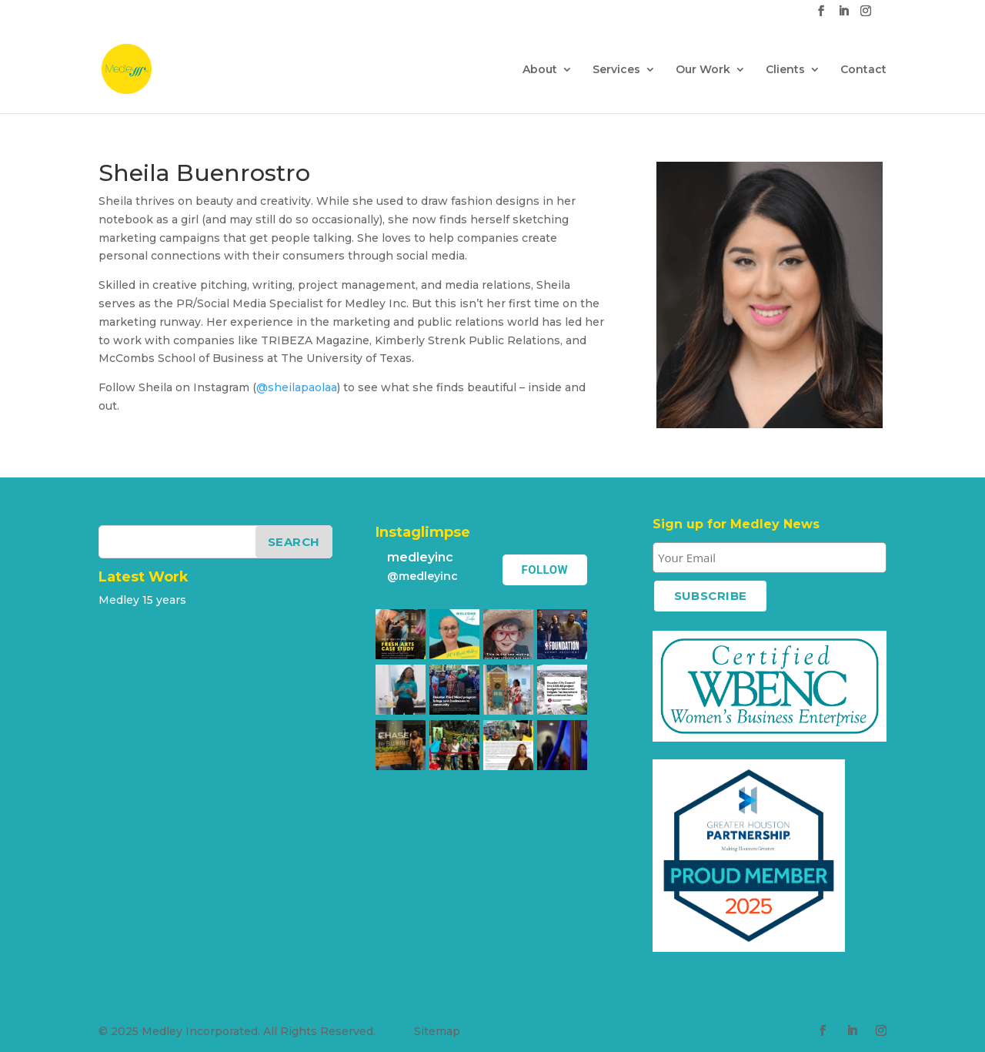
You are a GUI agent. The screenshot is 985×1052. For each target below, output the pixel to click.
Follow (551, 570)
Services (616, 70)
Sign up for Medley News (736, 524)
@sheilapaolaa (296, 387)
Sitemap (437, 1031)
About (540, 70)
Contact (863, 70)
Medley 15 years (142, 600)
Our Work (703, 70)
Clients (785, 70)
